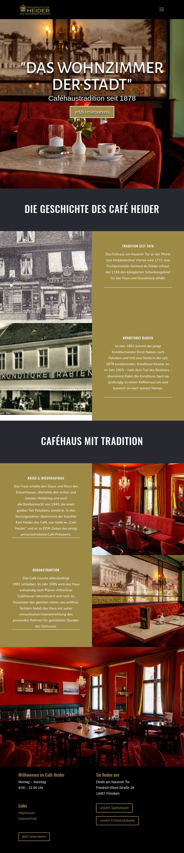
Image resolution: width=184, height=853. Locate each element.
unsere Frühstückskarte (117, 820)
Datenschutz (27, 818)
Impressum (26, 813)
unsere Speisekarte (114, 808)
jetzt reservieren (92, 112)
